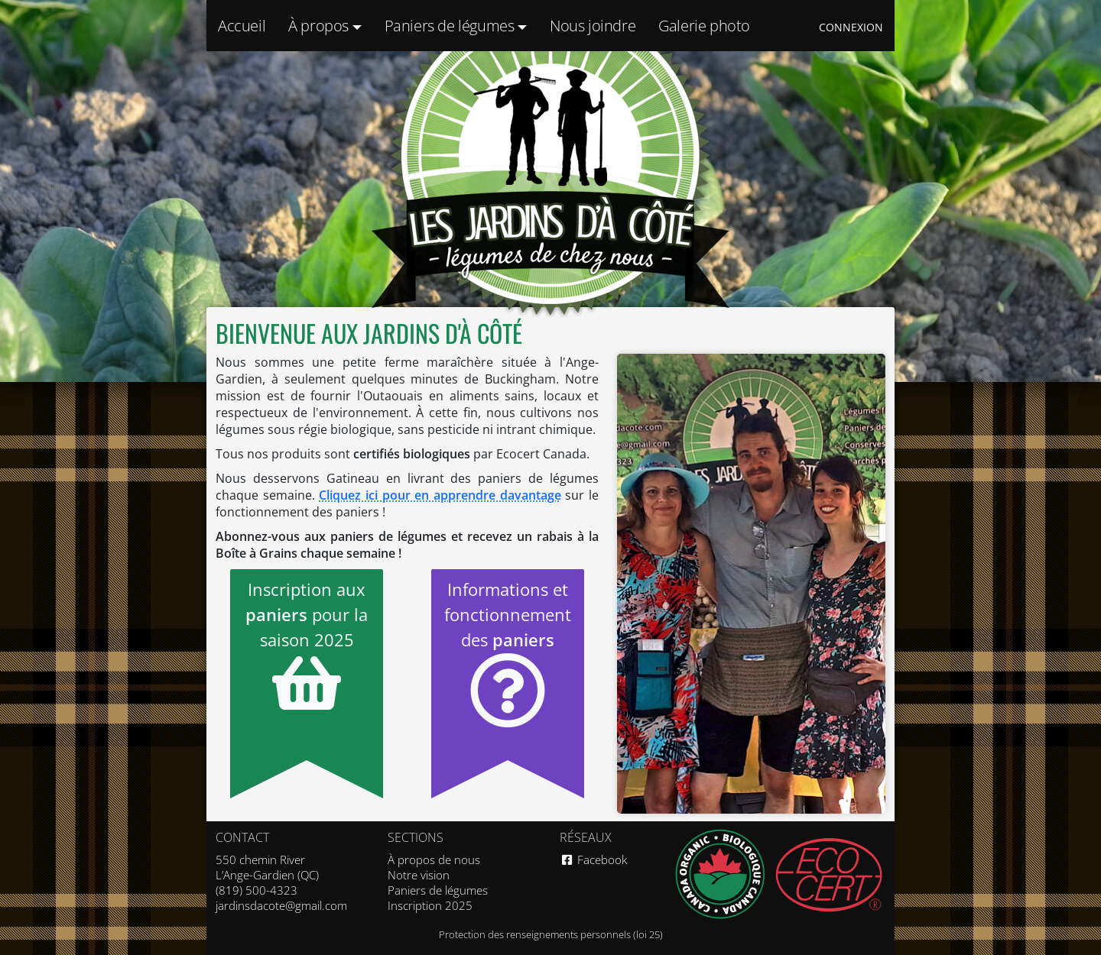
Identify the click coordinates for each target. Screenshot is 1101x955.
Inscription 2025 (430, 905)
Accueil (241, 25)
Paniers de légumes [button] (451, 25)
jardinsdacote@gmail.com (281, 905)
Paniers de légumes (438, 890)
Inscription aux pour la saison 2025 (306, 646)
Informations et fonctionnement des (507, 653)
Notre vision (419, 874)
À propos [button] (320, 25)
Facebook (593, 859)
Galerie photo (704, 25)
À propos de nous (434, 859)
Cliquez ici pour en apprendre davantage (439, 495)
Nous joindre (592, 25)
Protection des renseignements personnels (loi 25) (551, 934)
